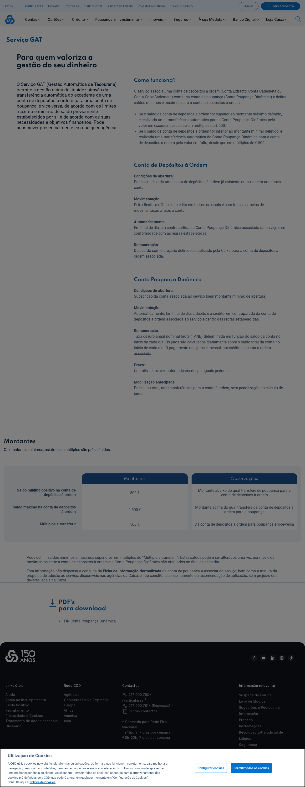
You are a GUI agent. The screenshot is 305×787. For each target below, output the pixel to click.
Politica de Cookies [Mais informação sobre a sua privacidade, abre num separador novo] (43, 782)
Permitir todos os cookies (251, 768)
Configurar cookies (211, 768)
